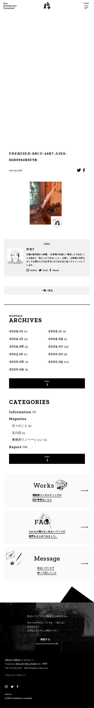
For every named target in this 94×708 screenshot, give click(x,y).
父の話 (18, 432)
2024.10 (18, 338)
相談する (46, 641)
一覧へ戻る (47, 290)
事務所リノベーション (29, 439)
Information (22, 412)
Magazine (17, 419)
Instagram (33, 270)
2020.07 (57, 354)
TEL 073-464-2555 (13, 668)
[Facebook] (17, 686)
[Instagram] (6, 686)
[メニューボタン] (86, 7)
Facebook (55, 270)
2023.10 (18, 354)
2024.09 (57, 338)
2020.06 (18, 361)
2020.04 (18, 369)
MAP (45, 664)
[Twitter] (12, 686)
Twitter (45, 270)
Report (18, 447)
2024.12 (18, 331)
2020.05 (58, 361)
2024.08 (18, 346)
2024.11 (57, 331)
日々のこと (22, 425)
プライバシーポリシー (15, 675)
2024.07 (58, 346)
